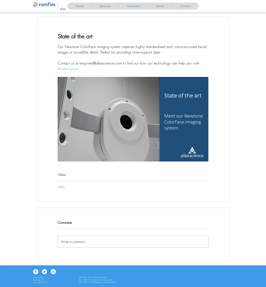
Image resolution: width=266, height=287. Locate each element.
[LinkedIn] (53, 271)
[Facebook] (35, 271)
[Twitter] (44, 271)
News (62, 174)
